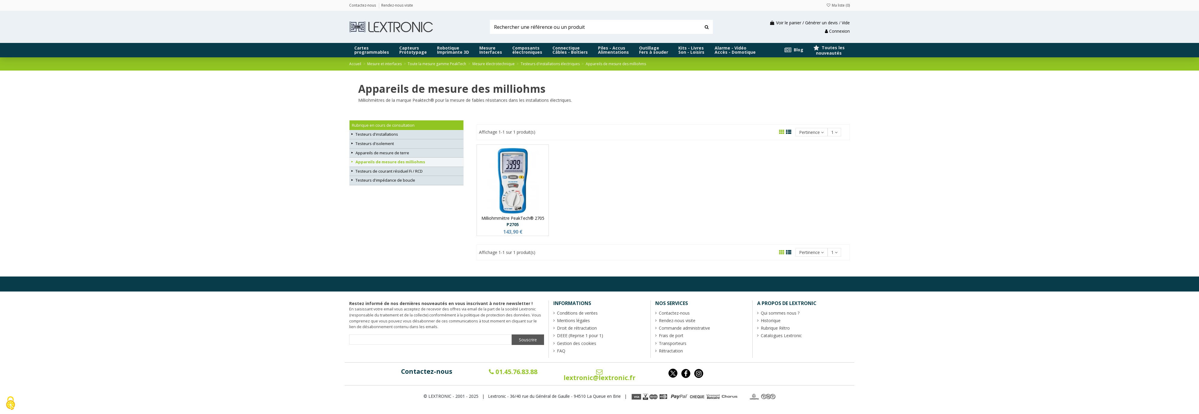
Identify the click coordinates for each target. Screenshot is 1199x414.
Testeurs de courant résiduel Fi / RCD (389, 171)
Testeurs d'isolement (375, 143)
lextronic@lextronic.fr (599, 375)
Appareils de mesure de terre (382, 153)
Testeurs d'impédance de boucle (385, 180)
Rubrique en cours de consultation (383, 125)
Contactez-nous (426, 371)
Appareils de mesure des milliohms (390, 162)
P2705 (513, 224)
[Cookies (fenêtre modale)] (10, 403)
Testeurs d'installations (377, 134)
